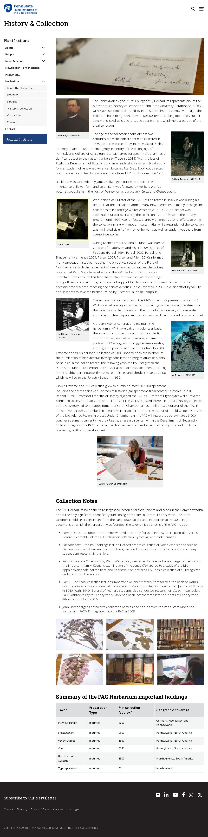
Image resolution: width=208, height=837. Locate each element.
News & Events (14, 61)
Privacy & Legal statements (82, 828)
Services (12, 102)
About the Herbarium (20, 88)
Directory (21, 809)
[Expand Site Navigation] (201, 9)
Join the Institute (20, 139)
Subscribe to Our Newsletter (30, 798)
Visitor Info (14, 115)
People (9, 54)
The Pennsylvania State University (44, 828)
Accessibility (62, 809)
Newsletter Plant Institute (22, 68)
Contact (11, 122)
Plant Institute (17, 41)
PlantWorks (12, 74)
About (9, 48)
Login (75, 809)
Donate (35, 809)
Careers (47, 809)
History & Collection (19, 108)
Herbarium (12, 81)
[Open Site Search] (193, 9)
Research (12, 95)
